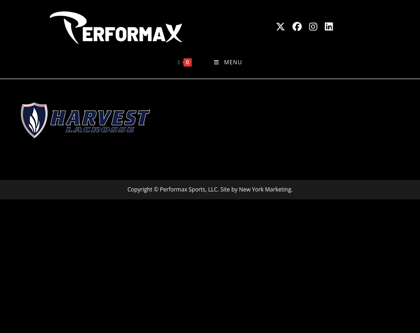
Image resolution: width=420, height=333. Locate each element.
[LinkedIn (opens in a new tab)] (329, 26)
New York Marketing (265, 189)
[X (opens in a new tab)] (280, 26)
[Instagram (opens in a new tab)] (313, 26)
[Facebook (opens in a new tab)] (297, 26)
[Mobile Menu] (228, 62)
